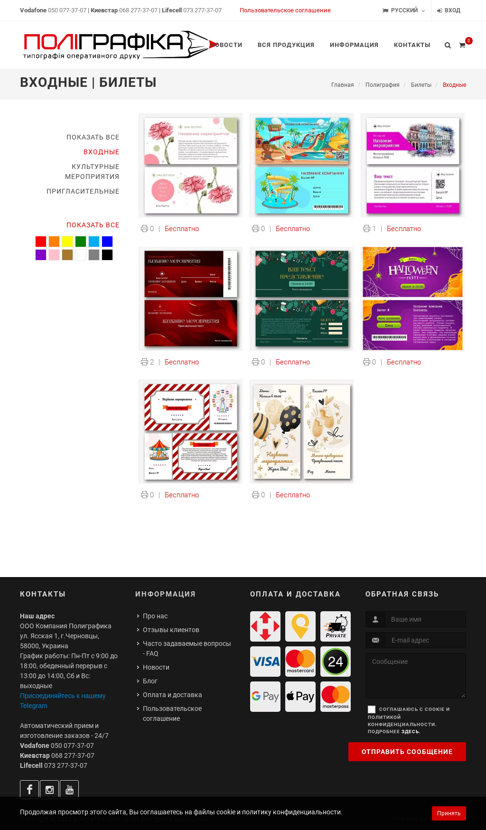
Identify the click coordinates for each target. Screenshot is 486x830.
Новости (156, 667)
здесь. (411, 731)
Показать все (93, 137)
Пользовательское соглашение (285, 10)
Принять (449, 813)
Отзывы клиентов (171, 630)
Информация (165, 594)
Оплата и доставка (172, 695)
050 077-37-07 (67, 10)
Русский (404, 10)
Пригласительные (83, 191)
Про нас (155, 616)
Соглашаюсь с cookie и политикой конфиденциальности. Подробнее (409, 720)
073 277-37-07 (202, 10)
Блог (150, 681)
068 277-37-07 (138, 10)
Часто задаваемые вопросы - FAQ (187, 648)
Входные (102, 152)
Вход (448, 10)
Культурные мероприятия (92, 171)
